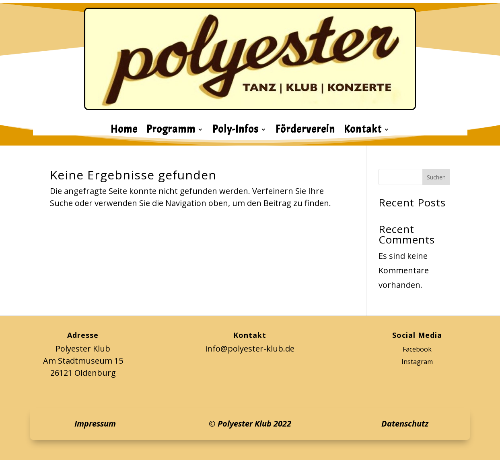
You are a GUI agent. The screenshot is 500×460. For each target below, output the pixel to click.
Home (124, 131)
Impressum (95, 423)
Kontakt (363, 131)
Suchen (436, 177)
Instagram (417, 361)
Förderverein (305, 131)
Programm (170, 131)
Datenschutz (404, 423)
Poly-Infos (235, 131)
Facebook (417, 349)
